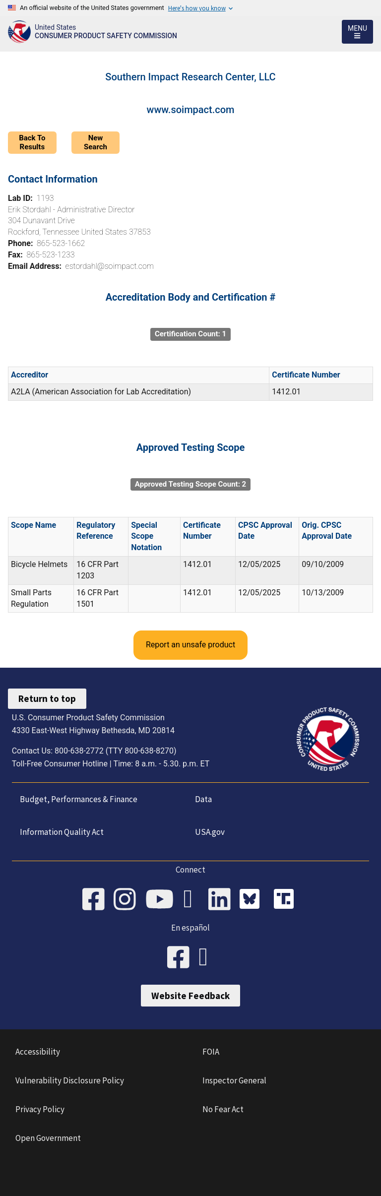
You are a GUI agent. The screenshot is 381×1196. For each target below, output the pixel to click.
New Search (95, 142)
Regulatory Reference (95, 530)
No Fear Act (223, 1109)
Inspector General (234, 1080)
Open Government (48, 1138)
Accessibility (37, 1051)
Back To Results (32, 142)
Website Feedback (190, 996)
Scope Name (33, 525)
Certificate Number (306, 374)
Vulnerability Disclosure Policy (69, 1080)
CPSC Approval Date (265, 530)
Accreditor (29, 374)
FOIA (210, 1051)
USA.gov (210, 831)
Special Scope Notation (146, 536)
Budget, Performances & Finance (78, 799)
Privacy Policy (39, 1109)
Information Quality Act (62, 831)
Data (203, 799)
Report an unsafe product (190, 644)
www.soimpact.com (191, 110)
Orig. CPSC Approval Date (327, 530)
